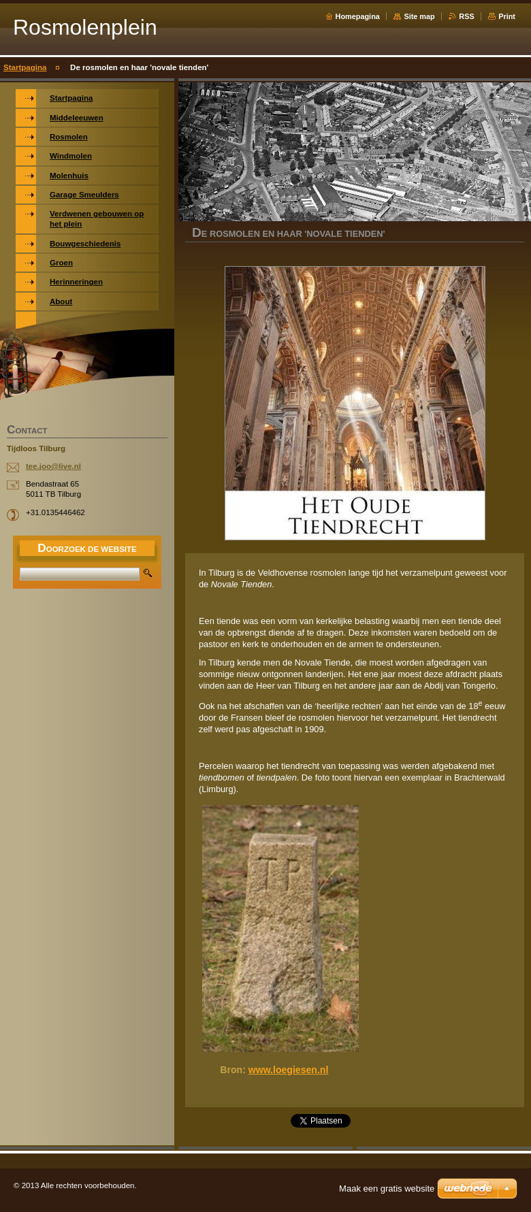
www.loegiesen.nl (288, 1069)
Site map (419, 16)
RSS (466, 16)
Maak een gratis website (386, 1188)
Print (506, 16)
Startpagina (24, 67)
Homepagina (358, 16)
